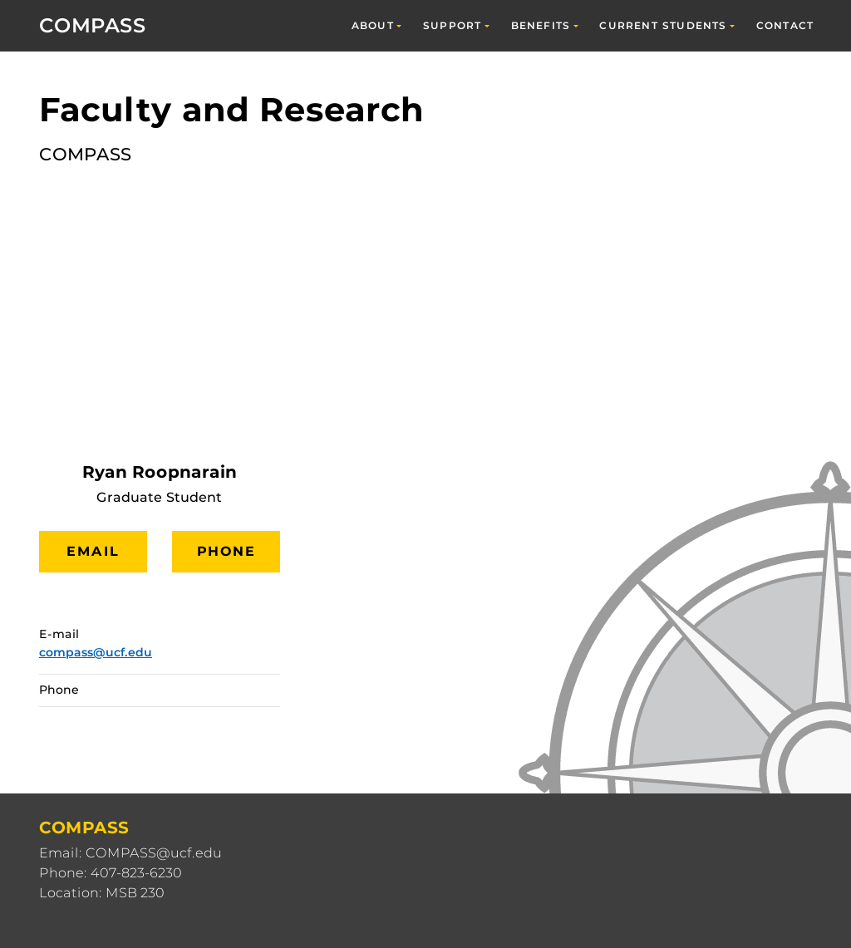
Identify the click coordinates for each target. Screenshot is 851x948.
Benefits (541, 25)
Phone (226, 551)
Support (452, 25)
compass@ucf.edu (95, 652)
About (373, 25)
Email (93, 551)
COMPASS (92, 25)
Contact (785, 25)
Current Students (662, 25)
